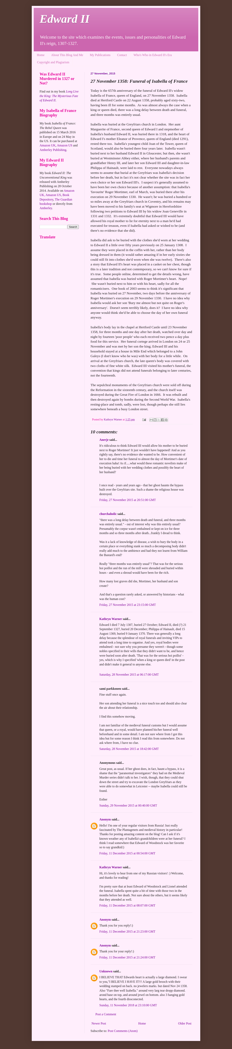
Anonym (105, 819)
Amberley (46, 208)
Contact (122, 55)
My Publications (100, 55)
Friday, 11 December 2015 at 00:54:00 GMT (127, 853)
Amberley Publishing (53, 150)
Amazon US (64, 145)
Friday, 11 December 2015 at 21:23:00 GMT (127, 931)
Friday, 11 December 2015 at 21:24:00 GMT (127, 957)
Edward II (65, 18)
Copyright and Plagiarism (53, 62)
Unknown (105, 971)
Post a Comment (105, 1014)
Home (40, 55)
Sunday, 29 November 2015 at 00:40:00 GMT (128, 805)
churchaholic (108, 513)
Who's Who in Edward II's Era (153, 55)
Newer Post (99, 1023)
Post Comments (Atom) (123, 1031)
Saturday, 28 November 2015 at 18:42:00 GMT (129, 748)
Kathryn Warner (110, 619)
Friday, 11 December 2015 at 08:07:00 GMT (127, 905)
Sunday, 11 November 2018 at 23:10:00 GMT (128, 1005)
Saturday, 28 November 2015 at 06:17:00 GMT (129, 674)
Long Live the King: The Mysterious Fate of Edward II (59, 96)
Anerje (104, 439)
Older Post (184, 1023)
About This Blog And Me (67, 55)
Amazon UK (47, 145)
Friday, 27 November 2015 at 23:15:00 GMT (127, 604)
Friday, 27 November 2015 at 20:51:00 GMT (127, 500)
